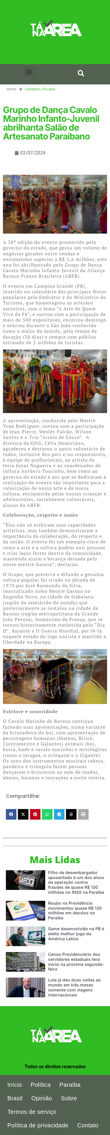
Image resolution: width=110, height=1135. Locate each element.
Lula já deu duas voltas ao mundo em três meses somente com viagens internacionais (74, 987)
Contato (87, 1125)
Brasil (15, 1098)
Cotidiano (32, 89)
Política (41, 1084)
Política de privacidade (37, 1125)
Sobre (69, 1098)
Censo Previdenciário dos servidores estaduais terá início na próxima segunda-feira (76, 961)
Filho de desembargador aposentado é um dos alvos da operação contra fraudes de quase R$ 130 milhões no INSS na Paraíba (76, 882)
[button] (29, 72)
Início (14, 1084)
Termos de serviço (31, 1112)
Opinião (41, 1098)
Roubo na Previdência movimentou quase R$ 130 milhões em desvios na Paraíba (75, 910)
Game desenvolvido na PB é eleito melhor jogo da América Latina (76, 933)
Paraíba (48, 89)
